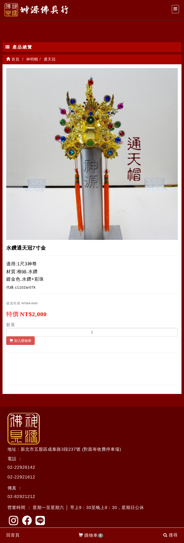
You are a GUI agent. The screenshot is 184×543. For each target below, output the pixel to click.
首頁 (12, 59)
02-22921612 (21, 477)
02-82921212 (21, 496)
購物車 (91, 535)
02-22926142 (21, 467)
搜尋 (170, 535)
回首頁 (13, 535)
